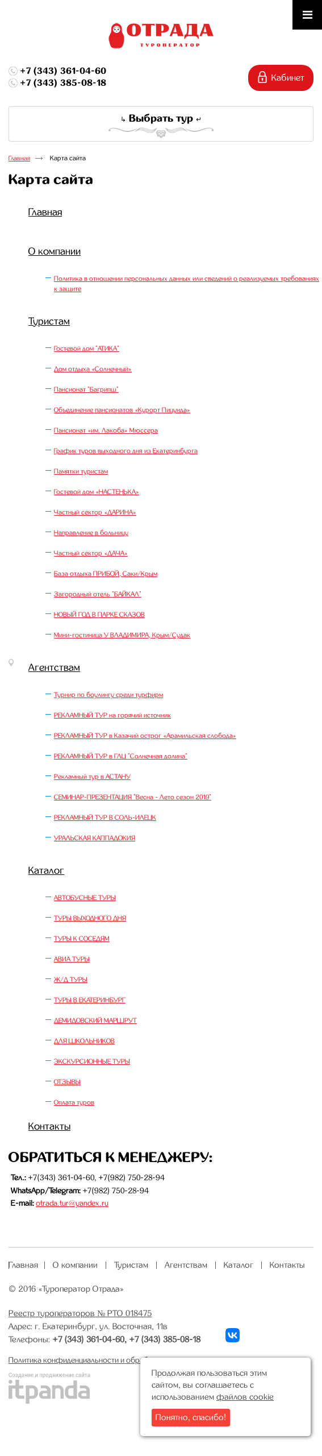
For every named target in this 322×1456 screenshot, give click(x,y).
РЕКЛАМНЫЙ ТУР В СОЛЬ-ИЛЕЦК (105, 818)
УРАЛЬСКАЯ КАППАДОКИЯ (94, 838)
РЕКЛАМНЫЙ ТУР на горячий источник (112, 715)
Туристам (49, 321)
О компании (54, 251)
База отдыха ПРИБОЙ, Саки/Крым (105, 574)
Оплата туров (74, 1102)
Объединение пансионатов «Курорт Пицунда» (122, 410)
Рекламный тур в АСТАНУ (92, 777)
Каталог (46, 870)
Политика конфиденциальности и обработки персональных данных (125, 1359)
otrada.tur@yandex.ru (72, 1203)
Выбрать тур (161, 118)
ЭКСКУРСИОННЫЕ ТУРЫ (92, 1061)
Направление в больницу (91, 533)
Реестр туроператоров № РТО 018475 (80, 1313)
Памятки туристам (81, 471)
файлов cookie (245, 1397)
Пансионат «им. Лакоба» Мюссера (106, 430)
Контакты (49, 1126)
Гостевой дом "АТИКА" (86, 348)
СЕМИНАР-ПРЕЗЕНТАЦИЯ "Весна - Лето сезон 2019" (132, 797)
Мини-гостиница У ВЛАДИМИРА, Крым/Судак (122, 635)
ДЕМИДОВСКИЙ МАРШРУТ (95, 1020)
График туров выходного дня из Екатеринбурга (126, 451)
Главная (19, 158)
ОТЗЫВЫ (67, 1082)
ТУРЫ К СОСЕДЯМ (82, 939)
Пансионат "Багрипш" (86, 389)
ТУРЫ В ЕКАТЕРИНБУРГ (90, 1000)
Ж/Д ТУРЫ (70, 980)
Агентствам (54, 667)
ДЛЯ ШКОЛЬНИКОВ (84, 1041)
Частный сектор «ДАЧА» (91, 553)
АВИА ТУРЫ (72, 959)
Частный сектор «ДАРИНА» (95, 512)
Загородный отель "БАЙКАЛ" (97, 594)
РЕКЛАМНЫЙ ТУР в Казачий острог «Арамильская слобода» (145, 736)
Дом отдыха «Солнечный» (93, 369)
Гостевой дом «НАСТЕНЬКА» (96, 492)
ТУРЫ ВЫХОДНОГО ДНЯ (90, 918)
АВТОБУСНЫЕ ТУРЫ (85, 898)
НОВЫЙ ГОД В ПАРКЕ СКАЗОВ (99, 615)
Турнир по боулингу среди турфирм (108, 695)
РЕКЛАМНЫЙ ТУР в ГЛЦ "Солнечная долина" (120, 756)
